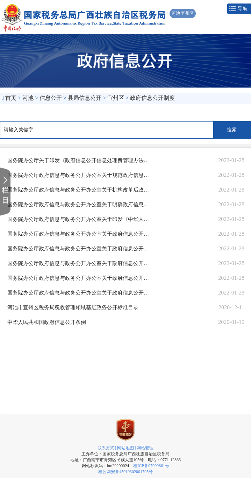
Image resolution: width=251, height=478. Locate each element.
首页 (10, 98)
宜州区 (115, 98)
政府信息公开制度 (152, 98)
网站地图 (125, 447)
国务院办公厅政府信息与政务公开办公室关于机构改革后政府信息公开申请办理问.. (78, 190)
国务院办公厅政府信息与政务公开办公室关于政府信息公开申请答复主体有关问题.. (78, 278)
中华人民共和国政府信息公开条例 (46, 322)
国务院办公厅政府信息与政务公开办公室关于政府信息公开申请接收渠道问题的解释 (78, 293)
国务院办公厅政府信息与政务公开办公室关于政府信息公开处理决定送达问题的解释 (78, 234)
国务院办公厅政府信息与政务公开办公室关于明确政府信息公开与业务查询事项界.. (78, 204)
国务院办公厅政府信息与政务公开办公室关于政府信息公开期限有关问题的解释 (78, 263)
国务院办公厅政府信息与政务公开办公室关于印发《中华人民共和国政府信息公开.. (78, 219)
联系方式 (106, 447)
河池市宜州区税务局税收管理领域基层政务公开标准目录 (72, 307)
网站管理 (145, 447)
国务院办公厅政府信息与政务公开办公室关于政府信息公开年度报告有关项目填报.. (78, 248)
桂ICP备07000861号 (151, 465)
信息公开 (51, 98)
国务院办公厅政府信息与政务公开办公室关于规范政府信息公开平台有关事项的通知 (78, 175)
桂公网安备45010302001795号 (125, 471)
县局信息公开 (84, 98)
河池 (28, 98)
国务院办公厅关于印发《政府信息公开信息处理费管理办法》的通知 (78, 160)
